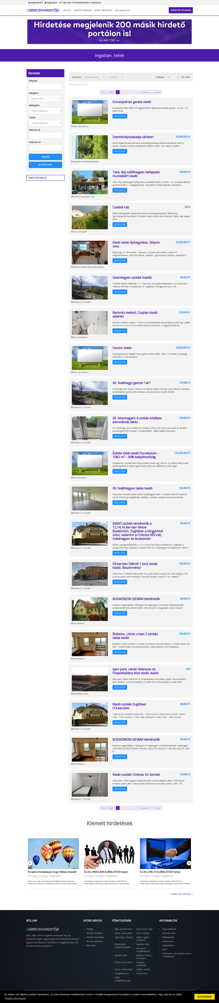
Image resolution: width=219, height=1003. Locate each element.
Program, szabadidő (141, 964)
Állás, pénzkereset (123, 929)
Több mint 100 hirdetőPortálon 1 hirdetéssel (80, 2)
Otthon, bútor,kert (123, 962)
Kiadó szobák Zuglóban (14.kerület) (129, 706)
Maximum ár (35, 142)
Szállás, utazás (143, 969)
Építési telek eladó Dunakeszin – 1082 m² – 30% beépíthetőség (135, 455)
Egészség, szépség (124, 937)
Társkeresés (142, 973)
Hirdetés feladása (180, 10)
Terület (32, 117)
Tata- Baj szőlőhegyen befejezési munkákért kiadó (136, 174)
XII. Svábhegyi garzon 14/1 (131, 383)
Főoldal (67, 10)
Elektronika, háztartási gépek (122, 945)
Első (103, 92)
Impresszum (168, 941)
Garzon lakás (121, 348)
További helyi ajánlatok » (181, 894)
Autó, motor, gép (144, 929)
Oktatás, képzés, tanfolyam (144, 957)
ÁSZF (164, 949)
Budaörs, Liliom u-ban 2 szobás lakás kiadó (135, 636)
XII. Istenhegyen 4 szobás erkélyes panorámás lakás (136, 420)
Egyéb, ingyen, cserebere (143, 938)
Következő (145, 92)
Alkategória (34, 105)
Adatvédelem (168, 945)
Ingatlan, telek (142, 944)
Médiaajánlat (168, 937)
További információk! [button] (15, 998)
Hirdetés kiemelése (83, 10)
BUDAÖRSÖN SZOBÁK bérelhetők (136, 599)
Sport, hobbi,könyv (123, 969)
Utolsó (157, 92)
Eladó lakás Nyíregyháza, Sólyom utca (136, 244)
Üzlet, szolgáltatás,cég (122, 979)
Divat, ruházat (142, 933)
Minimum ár (34, 129)
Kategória (33, 93)
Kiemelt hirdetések (103, 10)
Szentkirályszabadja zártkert (133, 137)
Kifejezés (33, 80)
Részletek (119, 116)
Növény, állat (121, 955)
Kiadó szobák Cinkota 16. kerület (136, 774)
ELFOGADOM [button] (204, 997)
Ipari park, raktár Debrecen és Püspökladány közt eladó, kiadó (135, 671)
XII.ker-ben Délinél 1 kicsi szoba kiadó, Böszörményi (134, 565)
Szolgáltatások (122, 973)
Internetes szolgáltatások (143, 950)
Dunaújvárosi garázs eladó (131, 102)
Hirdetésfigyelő (37, 177)
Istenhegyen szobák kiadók (132, 277)
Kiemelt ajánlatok (94, 941)
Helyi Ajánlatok (122, 10)
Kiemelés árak (168, 933)
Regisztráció (51, 2)
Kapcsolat (91, 945)
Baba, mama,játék (123, 933)
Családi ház (120, 207)
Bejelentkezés (35, 2)
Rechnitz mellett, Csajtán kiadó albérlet (134, 314)
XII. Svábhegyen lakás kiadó (132, 488)
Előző (111, 92)
